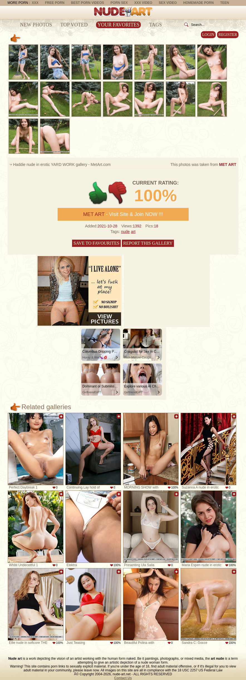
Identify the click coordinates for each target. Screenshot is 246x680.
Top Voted (74, 25)
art (133, 231)
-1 (118, 193)
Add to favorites (61, 416)
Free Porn (55, 3)
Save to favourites (96, 243)
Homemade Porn (198, 3)
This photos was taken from (203, 164)
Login (208, 35)
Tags (155, 25)
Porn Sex (119, 3)
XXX (35, 3)
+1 (98, 193)
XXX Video (143, 3)
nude (125, 231)
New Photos (36, 25)
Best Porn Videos (87, 3)
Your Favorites (118, 25)
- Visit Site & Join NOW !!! (123, 214)
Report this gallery (148, 243)
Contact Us (123, 678)
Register (227, 35)
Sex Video (168, 3)
